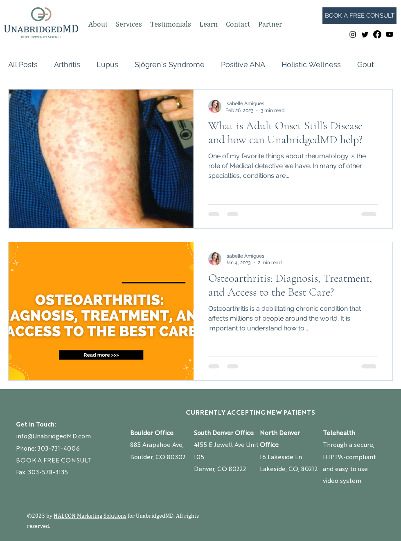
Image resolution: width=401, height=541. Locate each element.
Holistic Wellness (311, 64)
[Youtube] (389, 34)
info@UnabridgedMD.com (53, 436)
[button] (98, 24)
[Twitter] (365, 34)
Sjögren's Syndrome (170, 64)
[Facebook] (377, 34)
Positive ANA (243, 64)
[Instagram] (353, 34)
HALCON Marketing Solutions (90, 515)
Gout (365, 64)
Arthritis (67, 64)
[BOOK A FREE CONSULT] (359, 15)
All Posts (23, 64)
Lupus (107, 64)
